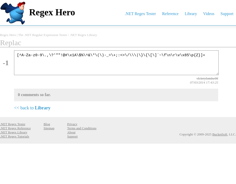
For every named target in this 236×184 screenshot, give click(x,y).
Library (191, 14)
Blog (47, 124)
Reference (170, 14)
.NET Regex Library (83, 35)
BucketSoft (219, 134)
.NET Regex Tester (140, 14)
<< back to (32, 107)
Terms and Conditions (81, 128)
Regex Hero (52, 12)
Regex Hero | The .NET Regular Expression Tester (33, 35)
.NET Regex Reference (15, 128)
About (71, 132)
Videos (208, 14)
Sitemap (49, 128)
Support (226, 14)
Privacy (72, 124)
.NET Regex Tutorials (14, 136)
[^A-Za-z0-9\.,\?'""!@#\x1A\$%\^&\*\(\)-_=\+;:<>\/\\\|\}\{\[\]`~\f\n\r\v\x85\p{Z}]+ (116, 62)
